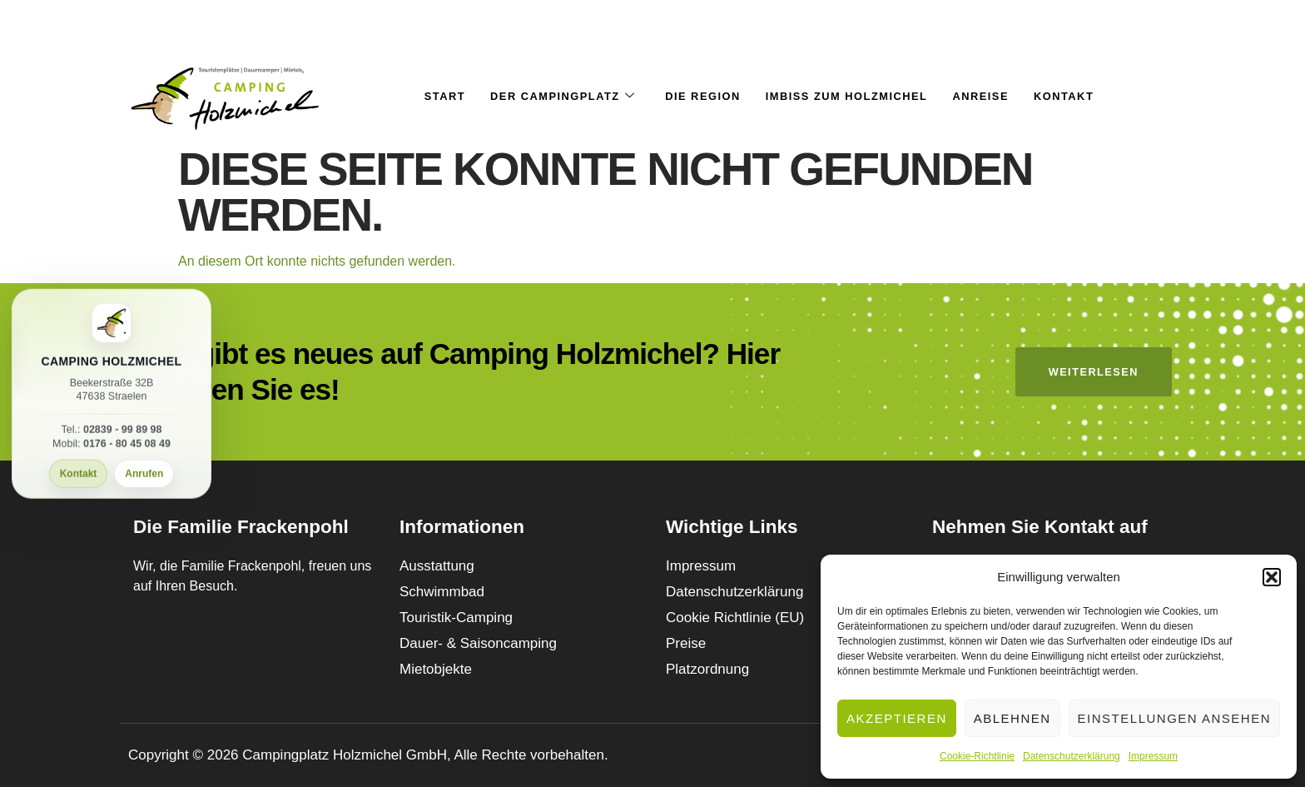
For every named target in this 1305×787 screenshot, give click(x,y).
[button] (1271, 577)
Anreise (982, 96)
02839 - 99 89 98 (122, 430)
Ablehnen (1012, 718)
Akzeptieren (896, 718)
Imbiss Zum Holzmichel (848, 96)
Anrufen (144, 474)
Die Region (702, 96)
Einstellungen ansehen (1174, 718)
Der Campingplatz (561, 96)
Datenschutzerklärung (1071, 756)
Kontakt (78, 474)
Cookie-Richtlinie (977, 756)
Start (442, 96)
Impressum (1153, 756)
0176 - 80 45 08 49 (127, 444)
